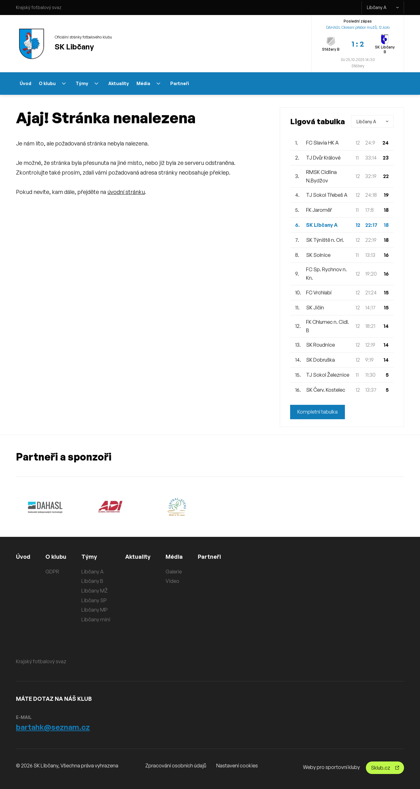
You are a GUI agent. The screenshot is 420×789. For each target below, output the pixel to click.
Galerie (174, 571)
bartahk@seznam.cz (53, 727)
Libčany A (383, 7)
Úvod (25, 83)
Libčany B (92, 581)
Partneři (179, 83)
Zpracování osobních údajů (175, 765)
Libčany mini (95, 619)
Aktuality (118, 83)
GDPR (52, 571)
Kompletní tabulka (317, 412)
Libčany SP (94, 600)
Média (148, 83)
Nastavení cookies (237, 765)
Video (172, 581)
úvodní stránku (126, 191)
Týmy (87, 83)
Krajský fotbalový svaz (38, 7)
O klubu (52, 83)
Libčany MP (94, 610)
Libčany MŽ (94, 591)
